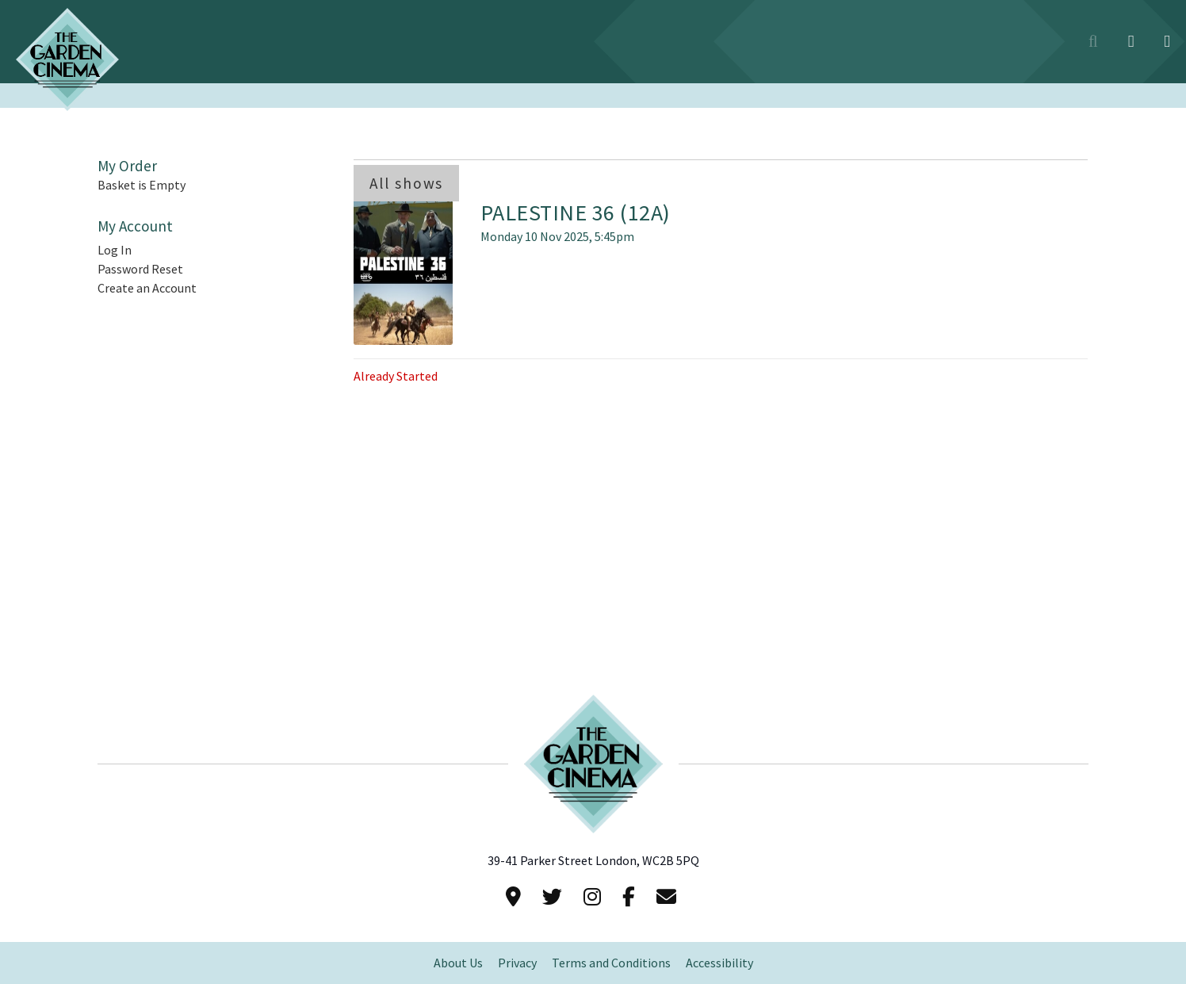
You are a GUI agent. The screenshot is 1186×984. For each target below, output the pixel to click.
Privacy (517, 963)
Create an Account (147, 288)
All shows (406, 183)
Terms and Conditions (611, 963)
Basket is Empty (142, 185)
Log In (115, 250)
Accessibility (719, 963)
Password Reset (140, 269)
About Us (458, 963)
